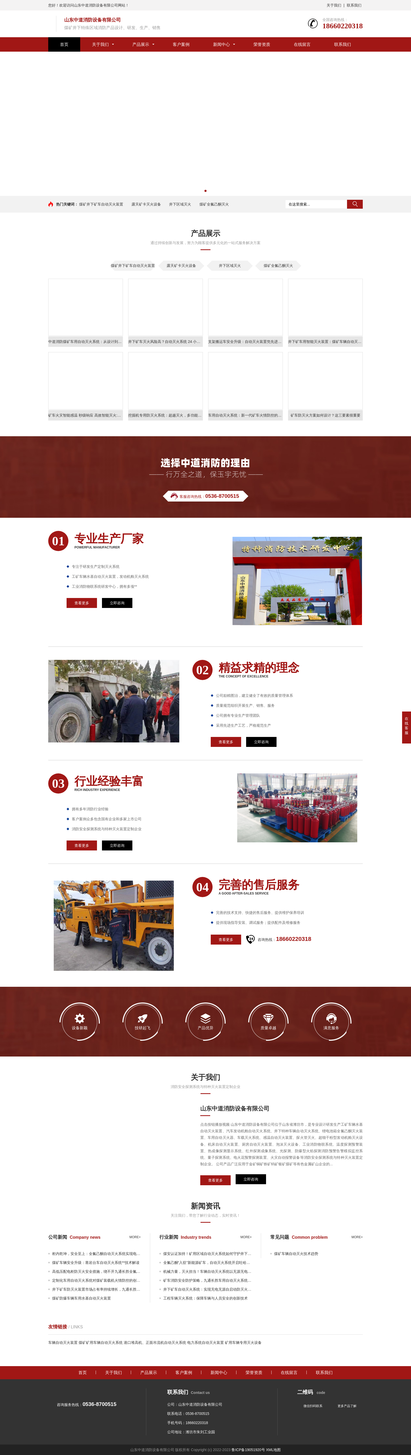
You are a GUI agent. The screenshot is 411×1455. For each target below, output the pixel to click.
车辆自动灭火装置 (63, 1342)
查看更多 (215, 1180)
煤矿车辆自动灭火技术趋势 (296, 1254)
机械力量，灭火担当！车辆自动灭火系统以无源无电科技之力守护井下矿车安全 (207, 1271)
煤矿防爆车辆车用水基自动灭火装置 (81, 1298)
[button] (205, 191)
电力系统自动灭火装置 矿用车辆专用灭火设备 (224, 1342)
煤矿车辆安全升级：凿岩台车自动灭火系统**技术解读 (95, 1262)
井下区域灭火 (180, 204)
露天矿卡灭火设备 (146, 204)
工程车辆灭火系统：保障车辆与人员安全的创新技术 (205, 1298)
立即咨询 (251, 1180)
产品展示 (140, 44)
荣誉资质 (261, 44)
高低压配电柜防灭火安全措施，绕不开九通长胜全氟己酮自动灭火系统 (96, 1271)
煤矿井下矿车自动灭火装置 (101, 204)
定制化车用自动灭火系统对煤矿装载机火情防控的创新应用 (96, 1280)
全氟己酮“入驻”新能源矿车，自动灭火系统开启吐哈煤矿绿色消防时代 (207, 1262)
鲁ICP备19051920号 (248, 1450)
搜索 (355, 204)
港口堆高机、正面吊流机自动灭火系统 (155, 1342)
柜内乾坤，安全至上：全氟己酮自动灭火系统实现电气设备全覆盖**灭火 (96, 1254)
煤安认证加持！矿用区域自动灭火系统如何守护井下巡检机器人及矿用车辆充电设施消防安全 (207, 1254)
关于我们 (334, 5)
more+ (135, 1237)
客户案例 (181, 44)
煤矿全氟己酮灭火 (214, 204)
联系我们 (354, 5)
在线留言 (302, 44)
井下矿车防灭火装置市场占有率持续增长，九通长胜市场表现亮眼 (96, 1289)
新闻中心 (221, 44)
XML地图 (273, 1450)
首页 (64, 44)
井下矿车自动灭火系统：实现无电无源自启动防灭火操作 (207, 1289)
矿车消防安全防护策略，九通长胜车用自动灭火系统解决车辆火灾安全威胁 (207, 1280)
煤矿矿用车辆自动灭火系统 (101, 1342)
